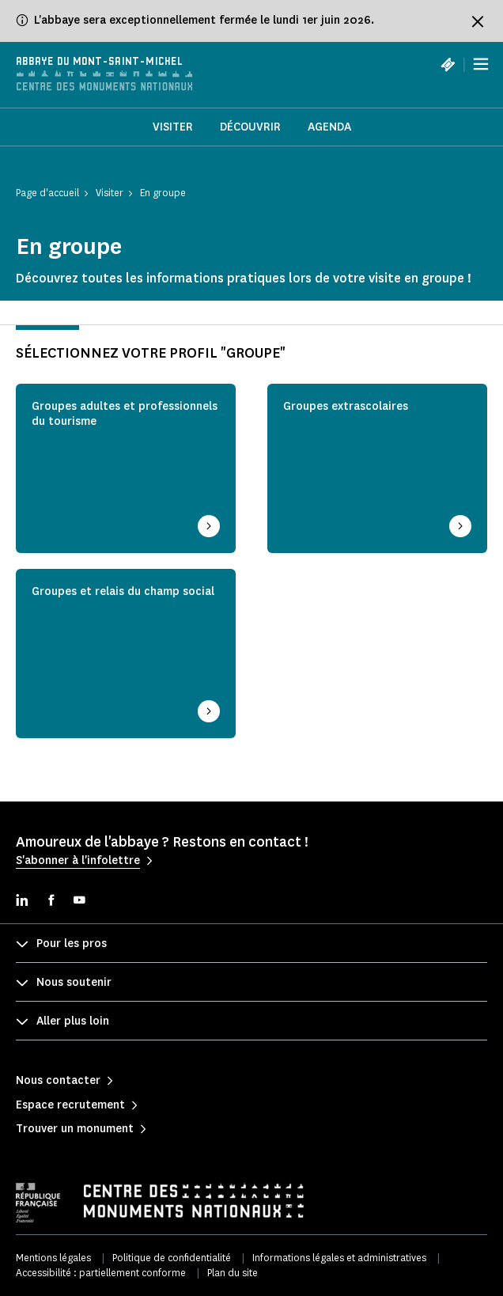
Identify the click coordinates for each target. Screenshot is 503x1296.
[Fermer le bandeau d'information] (477, 21)
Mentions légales (53, 1257)
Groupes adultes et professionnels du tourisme (124, 414)
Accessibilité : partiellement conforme (101, 1272)
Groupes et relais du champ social (123, 592)
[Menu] (481, 64)
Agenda (329, 127)
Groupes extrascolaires (345, 407)
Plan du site (232, 1272)
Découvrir (250, 127)
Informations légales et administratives (339, 1257)
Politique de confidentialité (171, 1257)
